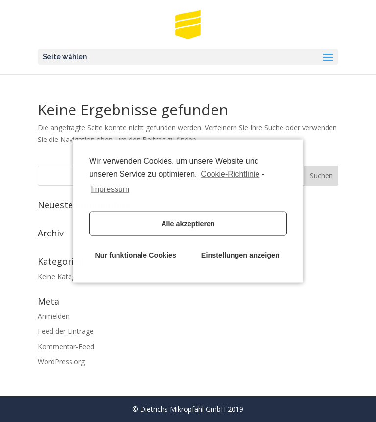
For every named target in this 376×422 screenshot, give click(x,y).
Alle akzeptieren (188, 224)
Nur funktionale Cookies (135, 255)
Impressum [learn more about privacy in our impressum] (110, 189)
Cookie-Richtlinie (230, 174)
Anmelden (54, 316)
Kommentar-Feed (66, 346)
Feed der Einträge (66, 331)
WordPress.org (61, 361)
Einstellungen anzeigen (240, 255)
